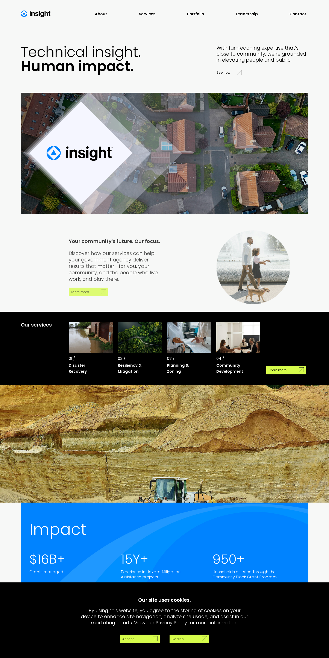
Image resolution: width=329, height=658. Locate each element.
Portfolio (195, 14)
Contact (298, 14)
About (101, 14)
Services (147, 14)
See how (229, 72)
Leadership (247, 14)
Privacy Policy (171, 622)
